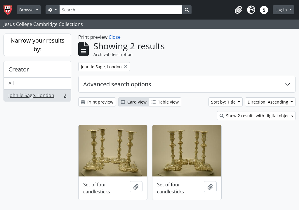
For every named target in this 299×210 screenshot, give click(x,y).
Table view (165, 102)
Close (115, 37)
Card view (134, 102)
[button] (238, 10)
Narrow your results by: (38, 44)
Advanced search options (117, 84)
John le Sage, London (37, 96)
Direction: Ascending (268, 102)
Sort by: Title (224, 102)
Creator (18, 69)
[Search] (120, 9)
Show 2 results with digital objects (256, 115)
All (11, 83)
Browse (27, 10)
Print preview (97, 102)
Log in (281, 10)
